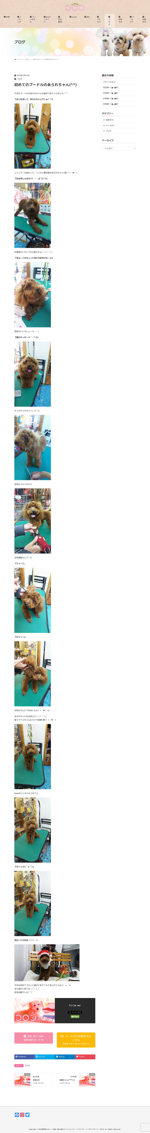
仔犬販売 (60, 20)
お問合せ (144, 20)
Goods (74, 17)
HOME (8, 17)
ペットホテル (33, 19)
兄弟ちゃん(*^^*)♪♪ (67, 1080)
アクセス (99, 20)
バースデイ (132, 19)
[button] (33, 1038)
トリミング (19, 19)
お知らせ (120, 20)
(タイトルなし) (109, 82)
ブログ (109, 21)
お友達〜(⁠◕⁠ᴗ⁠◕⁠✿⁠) (110, 87)
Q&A (88, 17)
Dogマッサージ (47, 19)
